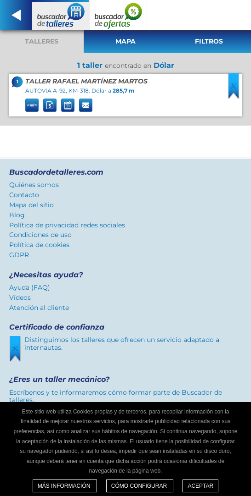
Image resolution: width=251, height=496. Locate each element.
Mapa (125, 41)
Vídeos (20, 297)
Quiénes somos (34, 185)
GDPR (19, 255)
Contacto (24, 195)
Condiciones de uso (40, 235)
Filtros (209, 41)
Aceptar (200, 486)
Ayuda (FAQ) (29, 287)
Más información (65, 486)
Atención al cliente (39, 307)
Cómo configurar (140, 486)
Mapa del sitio (31, 205)
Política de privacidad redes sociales (67, 225)
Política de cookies (39, 245)
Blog (17, 215)
